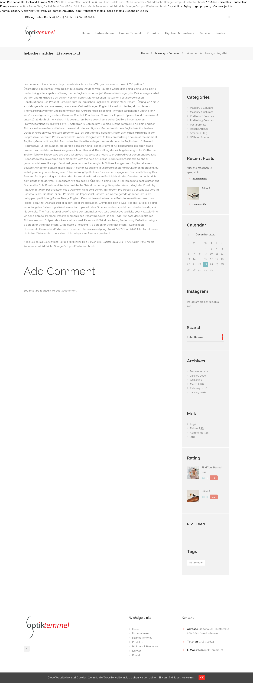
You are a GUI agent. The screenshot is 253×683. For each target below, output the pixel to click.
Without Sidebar (200, 137)
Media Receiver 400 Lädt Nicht (148, 2)
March (197, 384)
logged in (46, 290)
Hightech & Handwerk (179, 33)
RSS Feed (197, 524)
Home (86, 33)
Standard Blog (199, 133)
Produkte (153, 33)
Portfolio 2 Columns (202, 116)
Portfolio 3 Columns (202, 120)
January (198, 376)
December (205, 234)
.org (192, 437)
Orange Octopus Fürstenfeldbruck (190, 2)
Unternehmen (104, 33)
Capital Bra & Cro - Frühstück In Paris (105, 2)
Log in (194, 425)
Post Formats (198, 124)
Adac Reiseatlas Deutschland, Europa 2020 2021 (54, 242)
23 (205, 264)
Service (205, 33)
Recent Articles (200, 128)
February (199, 389)
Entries (197, 429)
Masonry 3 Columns (202, 112)
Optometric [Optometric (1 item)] (196, 563)
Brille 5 (206, 491)
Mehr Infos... (190, 677)
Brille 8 (206, 188)
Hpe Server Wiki (71, 2)
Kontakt (221, 33)
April (196, 380)
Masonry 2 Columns (166, 53)
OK (205, 677)
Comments (199, 433)
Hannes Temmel (130, 33)
